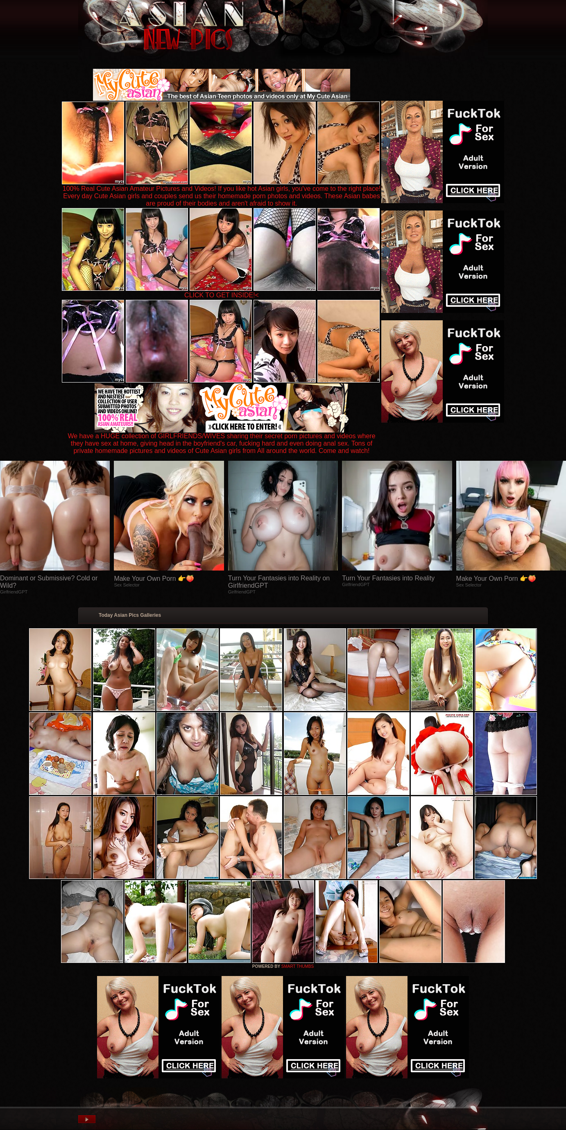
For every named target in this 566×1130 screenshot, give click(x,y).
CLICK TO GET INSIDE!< (221, 295)
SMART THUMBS (297, 966)
